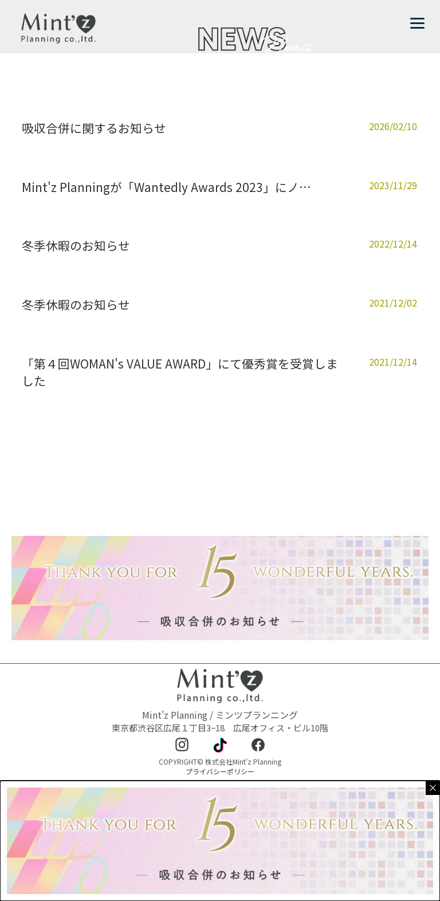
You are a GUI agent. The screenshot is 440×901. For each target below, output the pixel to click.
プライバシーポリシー (220, 771)
